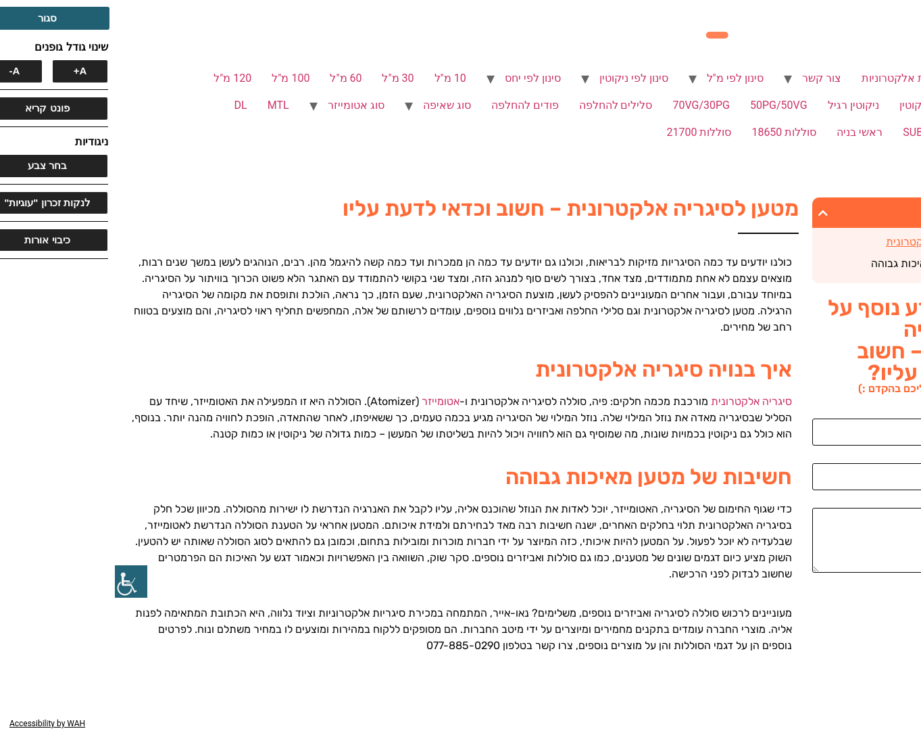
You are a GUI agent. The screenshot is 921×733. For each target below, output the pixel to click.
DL (126, 105)
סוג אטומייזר (241, 105)
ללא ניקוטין (810, 105)
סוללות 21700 (583, 132)
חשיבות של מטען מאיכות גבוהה (825, 263)
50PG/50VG (664, 105)
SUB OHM (811, 132)
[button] (708, 213)
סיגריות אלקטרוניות (791, 78)
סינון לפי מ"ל (620, 78)
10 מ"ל (335, 78)
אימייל (901, 457)
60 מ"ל (231, 78)
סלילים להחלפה (501, 105)
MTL (163, 105)
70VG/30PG (586, 105)
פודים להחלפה (410, 105)
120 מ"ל (117, 78)
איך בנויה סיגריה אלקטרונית (833, 241)
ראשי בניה (745, 132)
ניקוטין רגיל (738, 105)
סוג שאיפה (332, 105)
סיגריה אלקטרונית (636, 401)
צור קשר (706, 78)
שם (907, 413)
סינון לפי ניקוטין (518, 78)
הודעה (900, 502)
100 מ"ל (176, 78)
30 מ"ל (283, 78)
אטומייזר (326, 401)
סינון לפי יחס (418, 78)
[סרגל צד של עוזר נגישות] (16, 581)
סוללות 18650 (669, 132)
